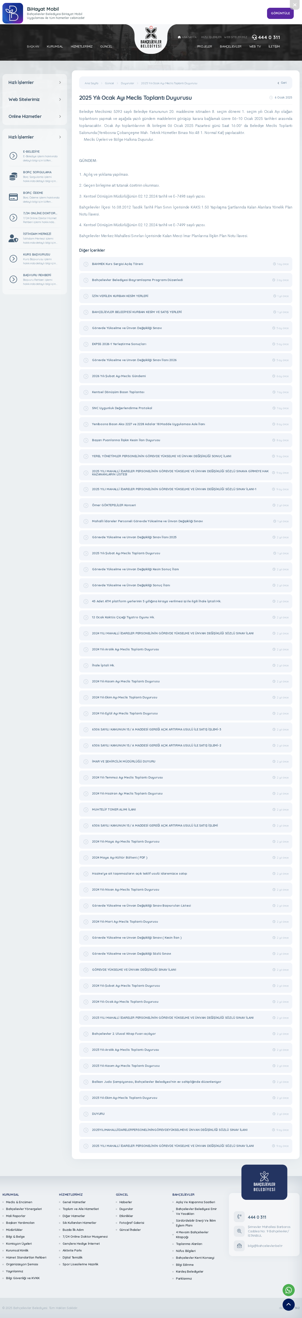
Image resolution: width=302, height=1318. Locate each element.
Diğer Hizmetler (74, 1216)
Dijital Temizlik (73, 1257)
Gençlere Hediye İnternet (81, 1243)
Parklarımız (184, 1278)
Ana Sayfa (91, 83)
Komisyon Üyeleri (19, 1243)
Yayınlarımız (14, 1271)
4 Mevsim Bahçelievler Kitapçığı (192, 1234)
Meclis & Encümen (19, 1202)
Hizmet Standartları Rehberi (26, 1257)
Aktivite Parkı (72, 1250)
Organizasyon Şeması (22, 1264)
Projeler (204, 46)
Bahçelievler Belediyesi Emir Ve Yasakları (196, 1211)
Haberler (125, 1202)
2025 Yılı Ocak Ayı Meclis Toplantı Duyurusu (169, 83)
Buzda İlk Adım (73, 1230)
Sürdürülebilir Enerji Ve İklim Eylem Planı (196, 1223)
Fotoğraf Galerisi (131, 1223)
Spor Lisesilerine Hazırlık (80, 1264)
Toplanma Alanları (189, 1244)
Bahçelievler (231, 46)
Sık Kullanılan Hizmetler (79, 1223)
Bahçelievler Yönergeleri (24, 1209)
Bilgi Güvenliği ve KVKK (22, 1278)
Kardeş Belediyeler (189, 1271)
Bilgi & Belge (15, 1236)
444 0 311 (266, 37)
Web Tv (255, 46)
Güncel (106, 46)
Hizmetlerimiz (81, 46)
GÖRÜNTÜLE (280, 13)
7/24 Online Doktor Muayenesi (85, 1236)
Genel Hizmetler (74, 1202)
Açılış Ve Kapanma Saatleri (195, 1202)
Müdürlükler (14, 1230)
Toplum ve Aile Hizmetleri (81, 1209)
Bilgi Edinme (185, 1265)
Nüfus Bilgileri (186, 1251)
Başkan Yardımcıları (20, 1223)
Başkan (33, 46)
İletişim (274, 46)
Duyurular (127, 83)
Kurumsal (55, 46)
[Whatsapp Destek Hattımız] (289, 1290)
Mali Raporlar (15, 1216)
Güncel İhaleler (130, 1230)
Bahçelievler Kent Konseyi (195, 1258)
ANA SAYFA (187, 37)
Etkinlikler (126, 1216)
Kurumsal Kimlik (17, 1250)
